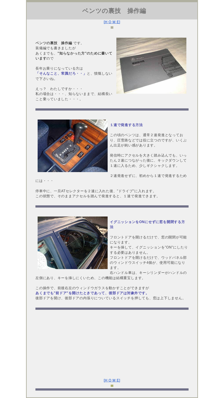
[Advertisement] (112, 342)
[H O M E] (112, 22)
